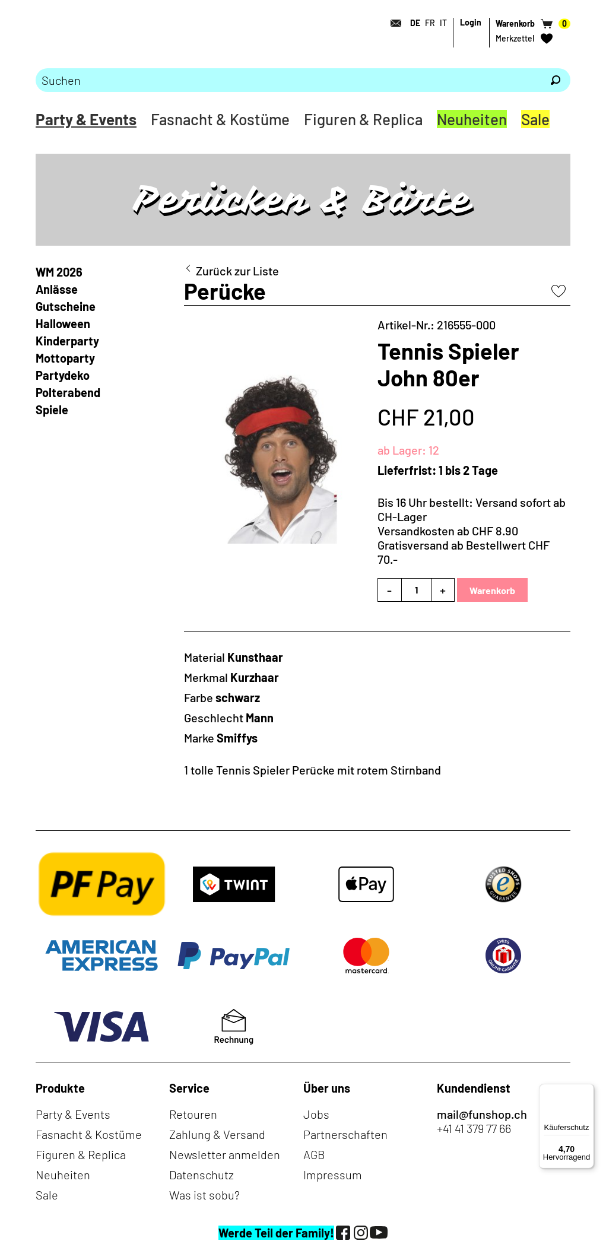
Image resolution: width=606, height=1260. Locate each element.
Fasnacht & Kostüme (220, 119)
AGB (314, 1154)
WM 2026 (59, 272)
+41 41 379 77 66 (474, 1128)
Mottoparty (65, 358)
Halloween (63, 323)
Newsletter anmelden (224, 1154)
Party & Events (86, 119)
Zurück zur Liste (237, 271)
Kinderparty (67, 341)
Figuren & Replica (363, 119)
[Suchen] (555, 80)
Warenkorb (492, 590)
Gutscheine (66, 306)
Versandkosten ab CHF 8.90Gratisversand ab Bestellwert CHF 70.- (463, 544)
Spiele (52, 409)
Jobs (316, 1114)
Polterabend (68, 392)
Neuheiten (472, 119)
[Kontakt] (392, 23)
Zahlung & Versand (217, 1134)
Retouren (193, 1114)
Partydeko (63, 375)
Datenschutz (201, 1174)
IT (443, 23)
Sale (535, 119)
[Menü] (587, 1091)
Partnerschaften (345, 1134)
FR (430, 23)
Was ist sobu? (204, 1195)
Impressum (332, 1174)
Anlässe (57, 289)
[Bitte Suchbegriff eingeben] (288, 80)
